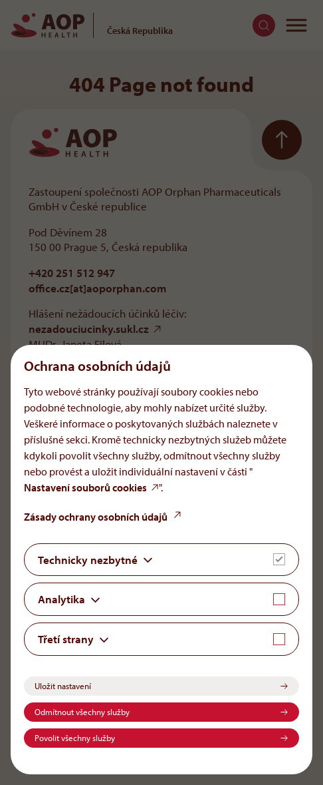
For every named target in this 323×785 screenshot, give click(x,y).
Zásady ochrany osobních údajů (95, 516)
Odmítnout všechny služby (82, 711)
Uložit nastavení (63, 685)
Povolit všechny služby (75, 737)
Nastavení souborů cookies (85, 487)
